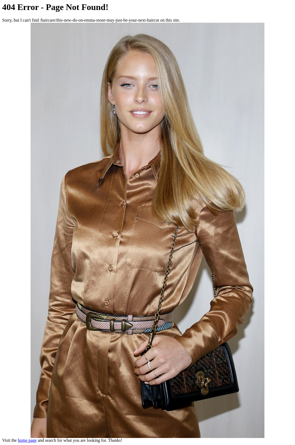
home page (27, 440)
